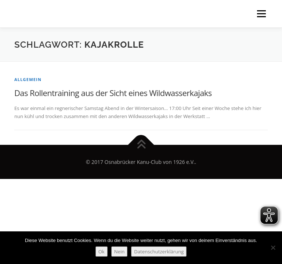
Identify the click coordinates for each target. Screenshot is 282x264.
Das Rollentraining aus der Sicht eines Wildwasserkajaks (113, 92)
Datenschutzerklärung (159, 251)
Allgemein (27, 79)
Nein (119, 251)
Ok (101, 251)
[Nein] (272, 247)
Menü (261, 13)
